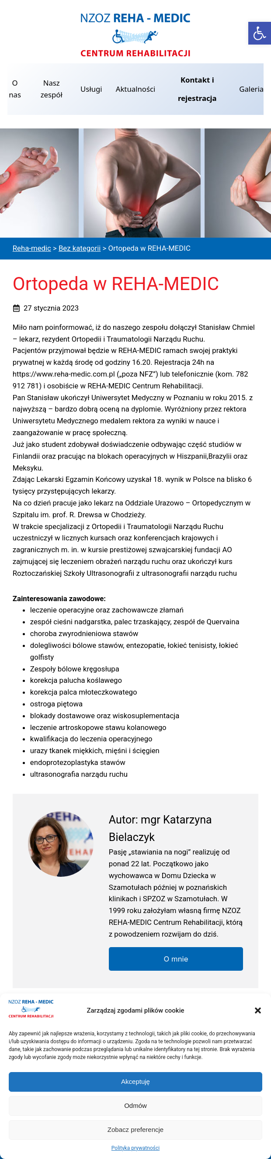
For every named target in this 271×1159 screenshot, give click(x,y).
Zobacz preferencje (135, 1129)
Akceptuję (135, 1081)
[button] (259, 33)
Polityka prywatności (135, 1148)
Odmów (135, 1105)
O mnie (176, 959)
